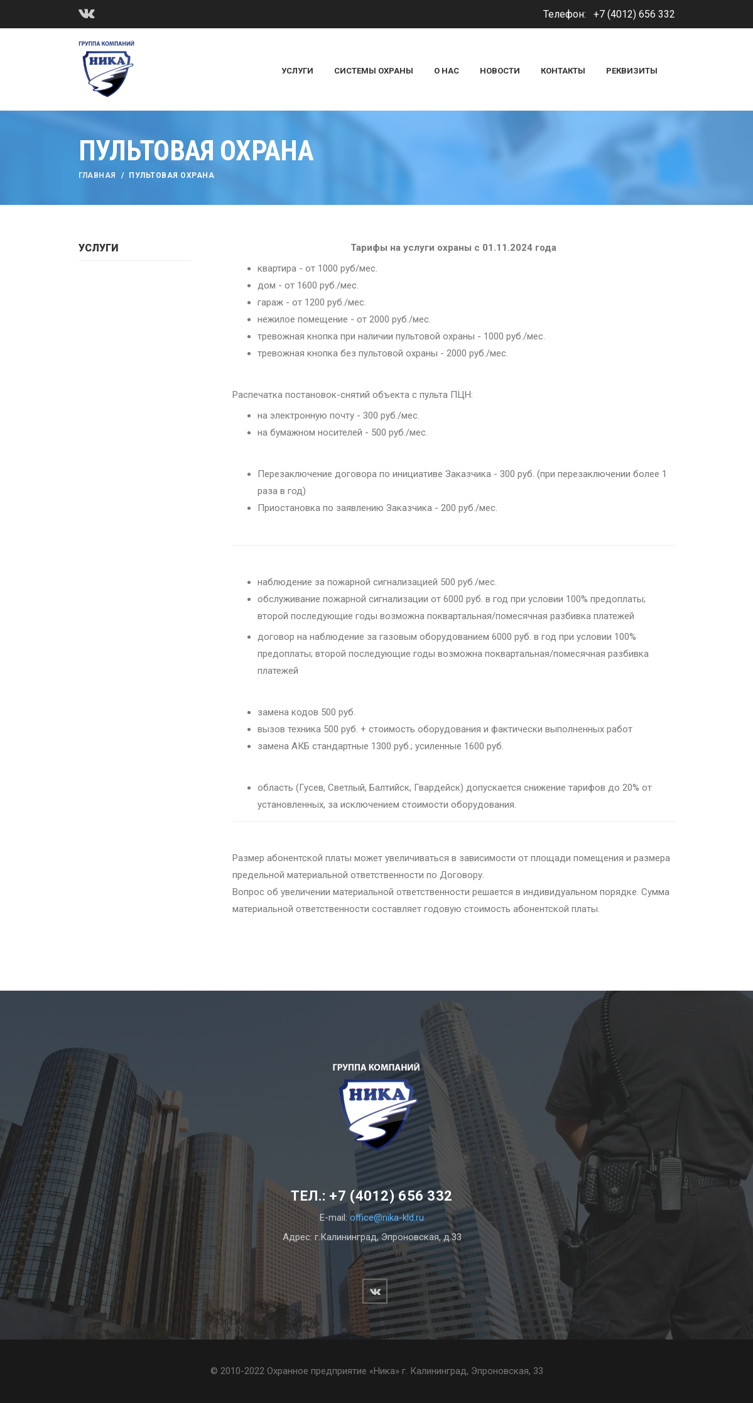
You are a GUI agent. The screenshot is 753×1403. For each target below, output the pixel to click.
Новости (500, 70)
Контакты (563, 70)
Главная (97, 175)
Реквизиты (632, 70)
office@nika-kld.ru (387, 1217)
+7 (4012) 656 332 (634, 14)
